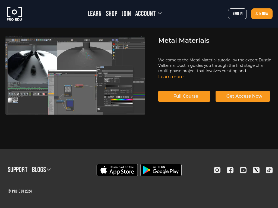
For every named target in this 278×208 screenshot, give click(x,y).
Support (18, 170)
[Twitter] (256, 170)
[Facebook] (230, 170)
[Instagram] (217, 170)
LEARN (95, 14)
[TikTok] (269, 170)
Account (148, 14)
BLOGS (41, 170)
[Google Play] (161, 170)
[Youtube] (243, 170)
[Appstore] (117, 170)
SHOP (111, 14)
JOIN (126, 14)
